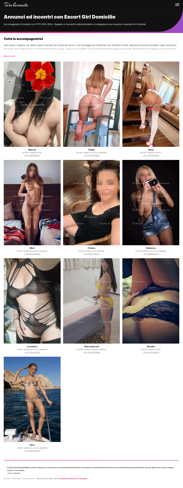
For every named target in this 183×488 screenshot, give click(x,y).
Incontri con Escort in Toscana (73, 478)
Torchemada (16, 4)
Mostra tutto (9, 56)
